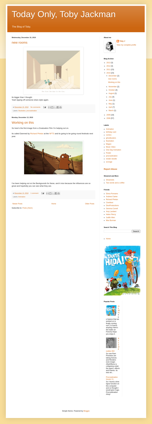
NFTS (51, 133)
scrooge (109, 162)
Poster (108, 153)
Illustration (22, 111)
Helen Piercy (111, 214)
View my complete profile (126, 45)
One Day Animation (113, 150)
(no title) (119, 309)
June (111, 100)
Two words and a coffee (115, 183)
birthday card (111, 132)
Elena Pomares (112, 194)
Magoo (108, 144)
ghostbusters (111, 138)
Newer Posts (17, 204)
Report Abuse (110, 169)
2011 (109, 69)
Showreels (110, 180)
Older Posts (89, 204)
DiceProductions (112, 205)
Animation (21, 197)
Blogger (86, 411)
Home (53, 204)
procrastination (31, 111)
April (111, 107)
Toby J (122, 41)
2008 (109, 118)
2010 (109, 73)
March (111, 110)
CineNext (109, 203)
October (112, 90)
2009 (109, 115)
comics (108, 135)
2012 (109, 66)
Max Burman (111, 220)
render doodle (111, 159)
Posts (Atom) (27, 208)
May (110, 104)
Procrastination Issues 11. (112, 378)
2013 (109, 63)
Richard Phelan (36, 133)
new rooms (19, 42)
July (110, 97)
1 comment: (35, 193)
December (113, 76)
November (113, 87)
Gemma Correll (112, 209)
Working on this (23, 122)
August (112, 93)
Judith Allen (110, 217)
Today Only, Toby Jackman (64, 14)
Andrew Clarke (112, 197)
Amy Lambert (111, 211)
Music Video (110, 147)
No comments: (36, 107)
